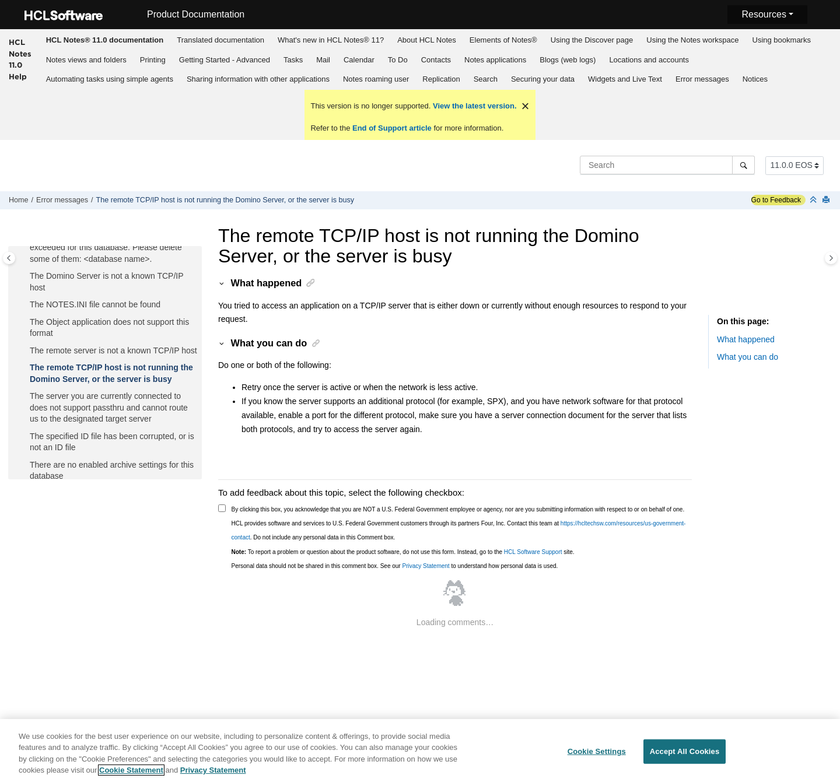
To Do (398, 59)
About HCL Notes (426, 40)
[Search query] (667, 165)
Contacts (436, 59)
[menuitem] (104, 40)
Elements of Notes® (503, 40)
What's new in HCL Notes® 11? (331, 40)
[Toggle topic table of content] (831, 258)
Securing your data (543, 79)
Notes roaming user (376, 79)
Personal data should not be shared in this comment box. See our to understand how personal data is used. (395, 566)
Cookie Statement (131, 776)
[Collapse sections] (814, 200)
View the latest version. (473, 105)
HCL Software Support (533, 552)
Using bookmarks (781, 40)
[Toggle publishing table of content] (9, 258)
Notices (755, 79)
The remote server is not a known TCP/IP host (113, 350)
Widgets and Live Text (625, 79)
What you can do (747, 357)
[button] (25, 276)
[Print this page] (827, 200)
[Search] (743, 165)
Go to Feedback (776, 200)
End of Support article (391, 128)
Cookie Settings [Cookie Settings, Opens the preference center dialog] (597, 757)
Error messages (702, 79)
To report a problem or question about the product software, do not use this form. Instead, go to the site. (403, 552)
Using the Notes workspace (692, 40)
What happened (746, 339)
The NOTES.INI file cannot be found (95, 304)
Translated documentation (220, 40)
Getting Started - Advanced (224, 59)
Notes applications (495, 59)
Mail (323, 59)
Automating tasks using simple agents (109, 79)
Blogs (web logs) (568, 59)
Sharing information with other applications (258, 79)
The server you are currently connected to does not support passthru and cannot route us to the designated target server (109, 407)
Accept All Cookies (685, 757)
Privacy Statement (425, 566)
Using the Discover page (592, 40)
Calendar (359, 59)
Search (486, 79)
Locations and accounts (649, 59)
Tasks (293, 59)
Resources (763, 14)
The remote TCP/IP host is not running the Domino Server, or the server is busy (225, 200)
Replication (441, 79)
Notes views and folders (86, 59)
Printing (153, 59)
